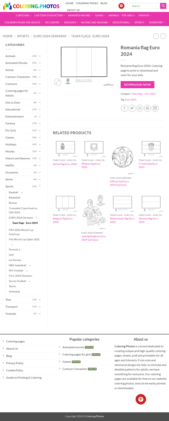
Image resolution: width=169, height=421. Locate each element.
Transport (157, 22)
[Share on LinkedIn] (155, 108)
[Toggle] (40, 56)
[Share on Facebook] (124, 108)
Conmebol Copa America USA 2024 (23, 210)
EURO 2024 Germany (50, 36)
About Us (73, 10)
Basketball (14, 197)
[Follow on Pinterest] (121, 6)
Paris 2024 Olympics (20, 275)
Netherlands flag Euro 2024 (122, 220)
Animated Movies (80, 15)
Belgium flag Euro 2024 (63, 220)
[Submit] (163, 6)
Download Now (137, 84)
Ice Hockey (15, 259)
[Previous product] (163, 36)
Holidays (71, 22)
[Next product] (156, 36)
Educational (122, 22)
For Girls (129, 15)
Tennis (12, 286)
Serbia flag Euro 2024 (65, 164)
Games (100, 15)
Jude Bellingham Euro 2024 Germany (93, 238)
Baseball (13, 192)
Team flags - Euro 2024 (90, 36)
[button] (57, 82)
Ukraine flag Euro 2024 (148, 220)
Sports (140, 22)
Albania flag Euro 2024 (91, 165)
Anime (9, 70)
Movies (10, 151)
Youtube (10, 313)
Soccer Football (17, 280)
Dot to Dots (12, 102)
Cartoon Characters (49, 15)
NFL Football (16, 270)
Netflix (9, 165)
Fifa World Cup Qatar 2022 (24, 239)
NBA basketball (17, 265)
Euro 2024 (130, 99)
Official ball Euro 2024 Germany (119, 183)
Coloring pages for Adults (24, 22)
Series (9, 179)
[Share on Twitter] (132, 108)
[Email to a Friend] (139, 108)
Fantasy (145, 15)
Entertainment (14, 116)
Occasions (53, 22)
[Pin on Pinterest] (147, 108)
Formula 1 (14, 249)
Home (8, 36)
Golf (11, 254)
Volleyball (14, 291)
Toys (8, 299)
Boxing (13, 202)
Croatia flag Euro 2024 (148, 165)
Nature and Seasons (95, 22)
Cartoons (24, 15)
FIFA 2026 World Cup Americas (21, 232)
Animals (113, 15)
